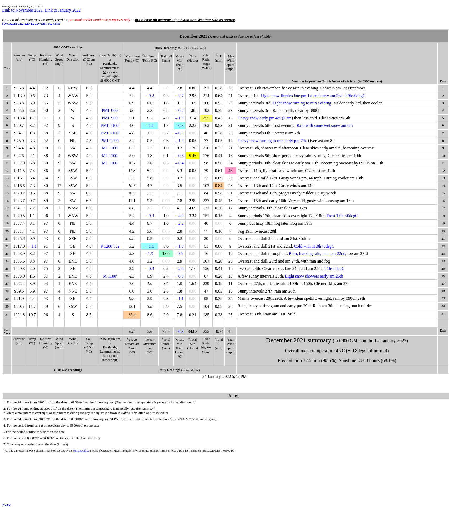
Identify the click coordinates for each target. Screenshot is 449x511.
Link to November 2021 (23, 10)
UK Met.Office (81, 450)
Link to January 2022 (62, 10)
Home (6, 505)
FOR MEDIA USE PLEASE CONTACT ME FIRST (31, 23)
